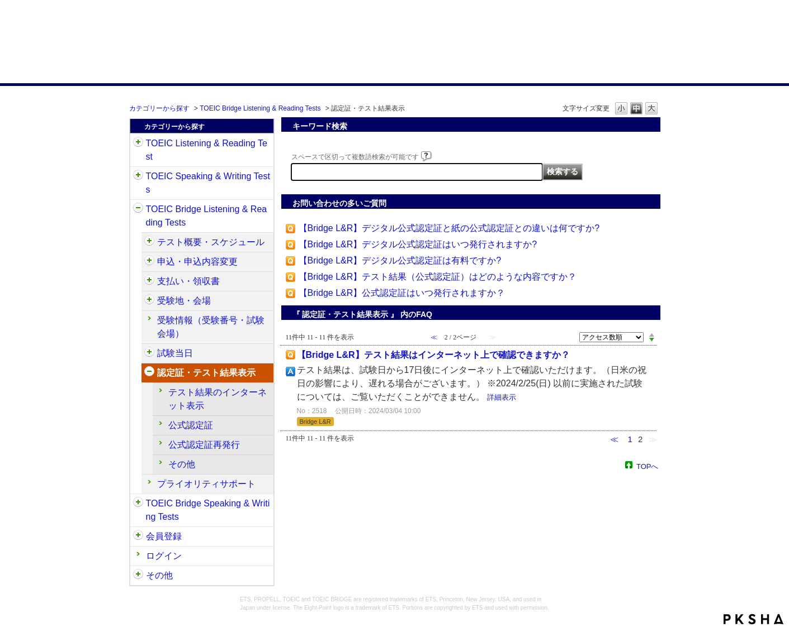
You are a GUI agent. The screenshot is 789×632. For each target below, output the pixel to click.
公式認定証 (190, 425)
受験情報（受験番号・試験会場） (210, 326)
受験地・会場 (184, 300)
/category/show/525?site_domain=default (149, 281)
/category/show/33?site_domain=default (138, 209)
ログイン (164, 556)
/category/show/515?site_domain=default (149, 262)
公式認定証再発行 (204, 444)
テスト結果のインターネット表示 (217, 398)
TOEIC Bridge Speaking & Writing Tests (208, 510)
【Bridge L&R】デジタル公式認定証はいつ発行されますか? (418, 244)
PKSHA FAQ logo (753, 619)
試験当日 (175, 353)
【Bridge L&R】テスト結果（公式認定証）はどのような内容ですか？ (438, 276)
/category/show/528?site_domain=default (149, 301)
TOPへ (647, 466)
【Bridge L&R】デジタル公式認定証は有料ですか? (400, 260)
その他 (181, 464)
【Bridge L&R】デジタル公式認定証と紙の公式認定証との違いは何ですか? (449, 228)
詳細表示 (501, 397)
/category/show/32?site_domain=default (138, 176)
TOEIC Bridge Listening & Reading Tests (260, 108)
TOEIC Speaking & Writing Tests (208, 182)
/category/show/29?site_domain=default (138, 536)
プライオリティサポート (206, 484)
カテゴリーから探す (159, 108)
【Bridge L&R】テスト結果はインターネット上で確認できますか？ (433, 355)
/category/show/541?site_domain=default (149, 373)
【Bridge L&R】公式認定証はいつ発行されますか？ (402, 293)
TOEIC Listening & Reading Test (206, 149)
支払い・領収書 (188, 281)
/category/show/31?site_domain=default (138, 143)
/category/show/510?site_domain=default (149, 242)
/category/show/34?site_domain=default (138, 503)
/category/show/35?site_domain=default (138, 575)
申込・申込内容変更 (197, 261)
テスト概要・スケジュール (210, 242)
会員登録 (164, 536)
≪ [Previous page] (614, 439)
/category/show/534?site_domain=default (149, 353)
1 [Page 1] (629, 439)
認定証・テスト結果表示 (206, 372)
